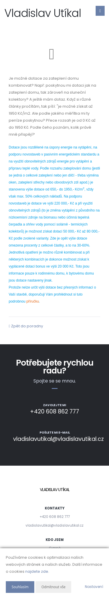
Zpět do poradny (26, 326)
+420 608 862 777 (55, 516)
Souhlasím (20, 586)
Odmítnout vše (53, 586)
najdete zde (36, 571)
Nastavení (94, 586)
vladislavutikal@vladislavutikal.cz (54, 525)
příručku (32, 301)
